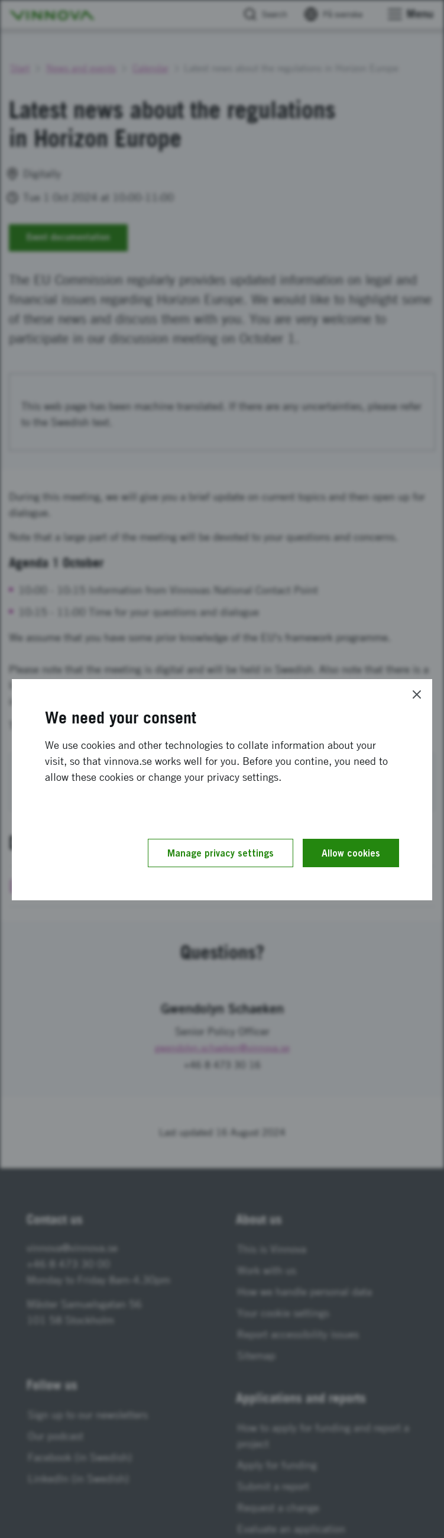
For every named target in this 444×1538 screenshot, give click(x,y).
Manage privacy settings (220, 853)
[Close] (416, 694)
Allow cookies (351, 853)
